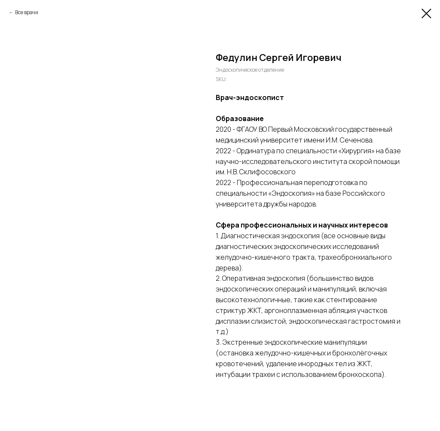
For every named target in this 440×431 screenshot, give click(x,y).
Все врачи (26, 12)
